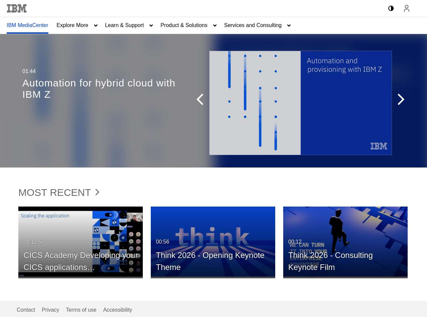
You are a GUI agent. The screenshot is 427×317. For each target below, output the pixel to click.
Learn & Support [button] (124, 25)
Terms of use (81, 310)
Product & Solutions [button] (183, 25)
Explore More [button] (72, 25)
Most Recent (58, 192)
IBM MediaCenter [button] (27, 25)
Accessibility (117, 310)
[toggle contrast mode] (391, 8)
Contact (26, 310)
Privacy (50, 310)
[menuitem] (27, 25)
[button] (202, 100)
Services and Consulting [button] (253, 25)
